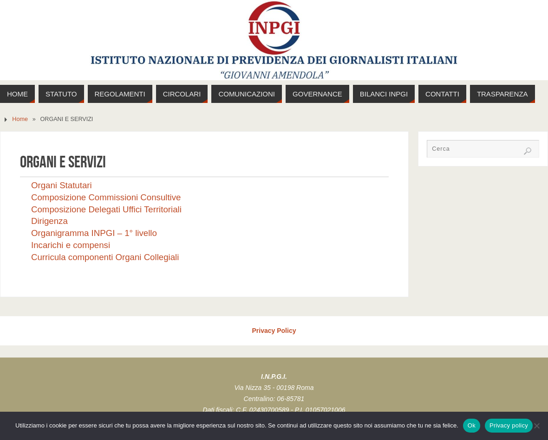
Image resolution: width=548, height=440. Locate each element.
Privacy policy (508, 425)
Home (20, 119)
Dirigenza (49, 221)
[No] (536, 425)
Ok (472, 425)
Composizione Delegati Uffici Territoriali (106, 209)
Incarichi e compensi (70, 245)
